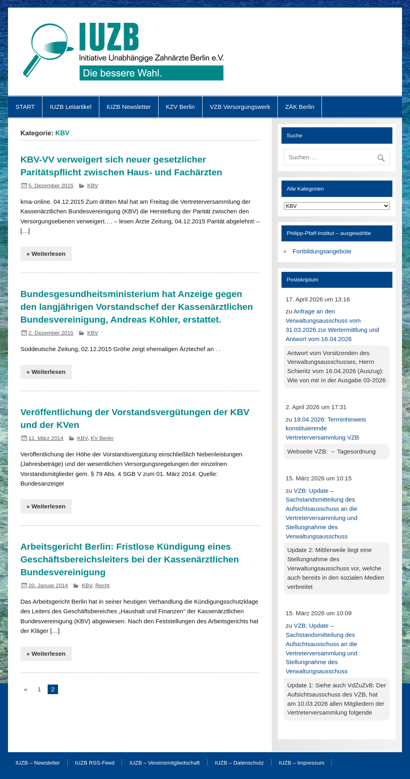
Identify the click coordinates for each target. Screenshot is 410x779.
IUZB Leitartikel (71, 106)
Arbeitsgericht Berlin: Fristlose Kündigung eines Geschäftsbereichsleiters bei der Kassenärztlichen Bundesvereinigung (129, 559)
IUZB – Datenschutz (239, 763)
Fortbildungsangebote (322, 251)
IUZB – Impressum (301, 763)
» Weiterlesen (46, 253)
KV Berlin (101, 438)
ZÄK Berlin (300, 106)
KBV (92, 186)
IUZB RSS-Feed (95, 763)
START (25, 106)
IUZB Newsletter (129, 106)
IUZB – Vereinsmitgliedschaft (164, 763)
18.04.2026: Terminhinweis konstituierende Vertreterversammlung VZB (325, 428)
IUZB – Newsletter (38, 763)
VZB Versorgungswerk (240, 106)
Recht (102, 585)
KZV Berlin (180, 106)
